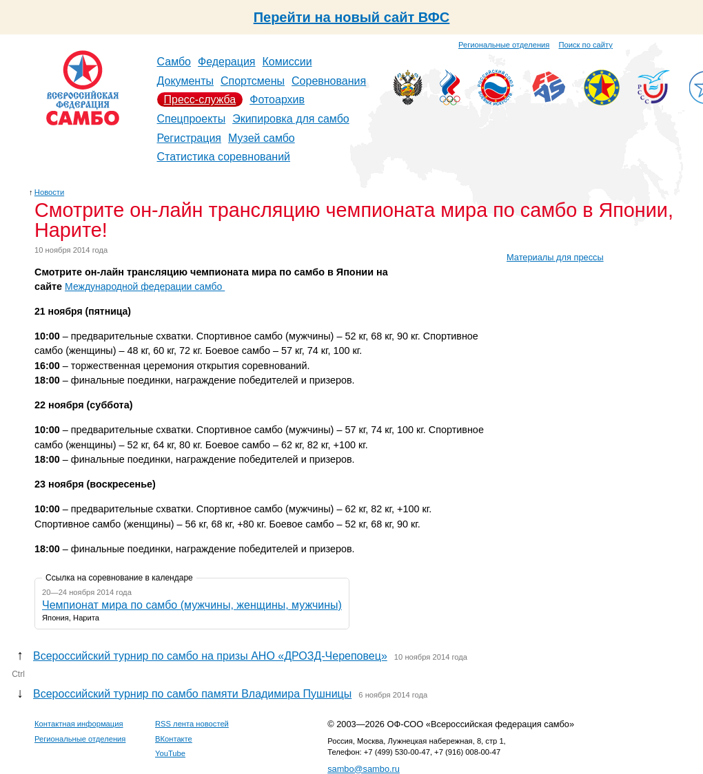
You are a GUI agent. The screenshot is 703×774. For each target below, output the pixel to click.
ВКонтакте (173, 739)
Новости (49, 192)
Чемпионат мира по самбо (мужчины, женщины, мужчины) (192, 605)
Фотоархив (277, 99)
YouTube (170, 753)
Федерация (227, 61)
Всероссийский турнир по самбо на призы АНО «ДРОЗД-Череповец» (210, 656)
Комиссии (287, 61)
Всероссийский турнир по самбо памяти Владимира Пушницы (192, 694)
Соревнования (329, 81)
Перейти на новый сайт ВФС (352, 17)
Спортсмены (253, 81)
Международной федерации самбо (145, 286)
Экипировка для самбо (290, 119)
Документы (185, 81)
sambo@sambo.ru (363, 769)
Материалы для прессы (555, 257)
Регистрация (189, 138)
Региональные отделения (503, 45)
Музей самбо (261, 138)
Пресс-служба (200, 99)
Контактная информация (78, 724)
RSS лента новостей (192, 724)
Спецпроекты (191, 119)
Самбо (174, 61)
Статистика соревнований (224, 157)
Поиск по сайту (586, 45)
